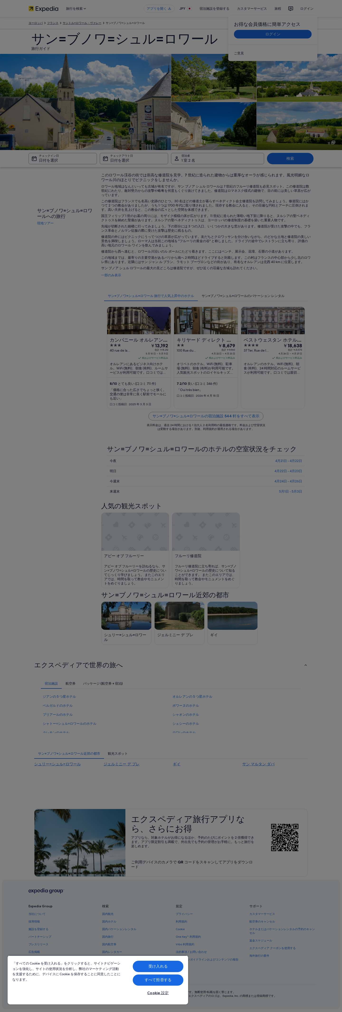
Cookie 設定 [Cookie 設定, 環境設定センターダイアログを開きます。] (158, 993)
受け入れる (158, 966)
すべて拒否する (158, 980)
